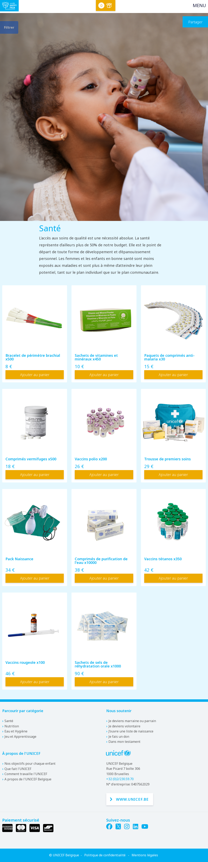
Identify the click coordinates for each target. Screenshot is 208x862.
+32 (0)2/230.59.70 (120, 779)
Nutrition (11, 726)
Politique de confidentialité (105, 855)
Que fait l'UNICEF (17, 769)
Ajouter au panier (34, 374)
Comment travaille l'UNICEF (25, 774)
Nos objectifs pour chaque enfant (29, 763)
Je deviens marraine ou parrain (132, 721)
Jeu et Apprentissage (20, 736)
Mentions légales (145, 855)
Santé (8, 721)
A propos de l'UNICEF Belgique (27, 779)
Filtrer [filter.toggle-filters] (9, 27)
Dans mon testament (124, 741)
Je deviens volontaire (124, 726)
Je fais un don (118, 736)
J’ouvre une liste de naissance (130, 731)
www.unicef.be (132, 799)
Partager (195, 21)
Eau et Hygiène (15, 731)
